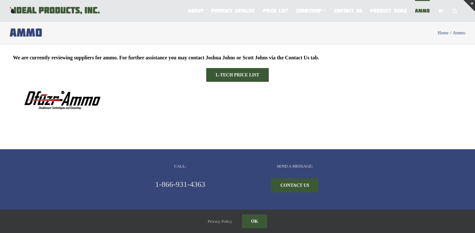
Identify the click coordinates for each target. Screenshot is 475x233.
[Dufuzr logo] (61, 84)
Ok (254, 221)
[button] (455, 10)
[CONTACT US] (294, 185)
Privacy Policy (220, 221)
